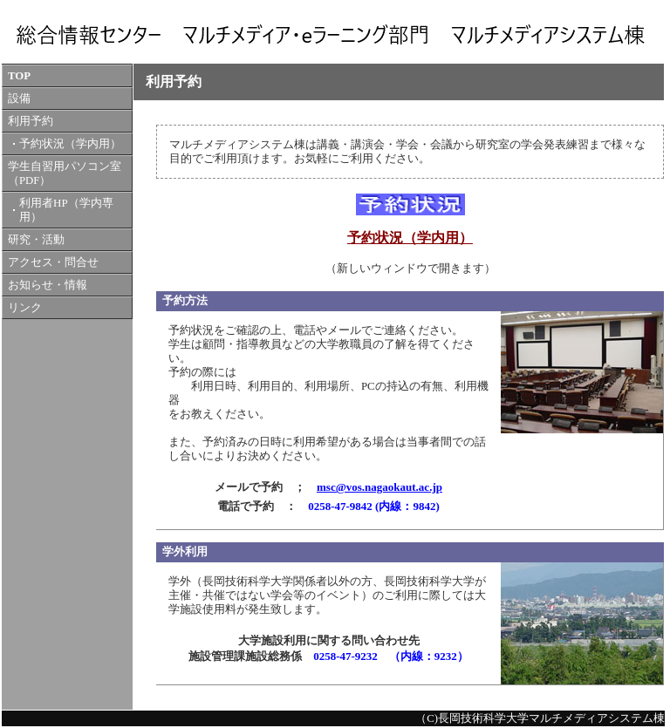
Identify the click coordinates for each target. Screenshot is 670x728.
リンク (25, 308)
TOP (19, 76)
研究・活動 (36, 240)
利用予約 (30, 121)
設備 (19, 98)
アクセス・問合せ (53, 262)
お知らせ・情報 (47, 285)
